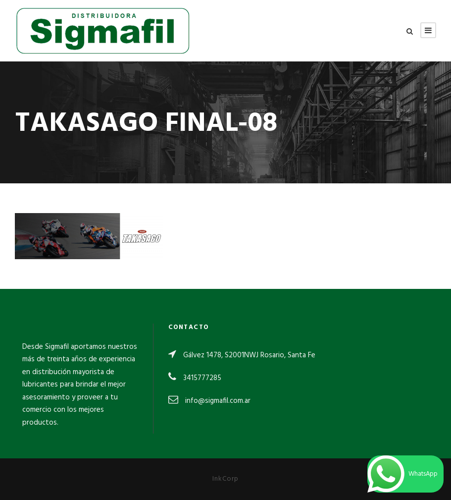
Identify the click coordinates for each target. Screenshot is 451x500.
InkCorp (225, 479)
